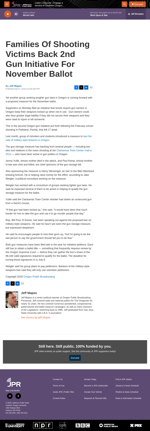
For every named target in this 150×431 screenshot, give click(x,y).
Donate (138, 4)
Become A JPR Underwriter (96, 386)
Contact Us (58, 379)
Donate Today (90, 379)
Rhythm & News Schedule (127, 392)
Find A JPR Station (124, 379)
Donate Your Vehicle (93, 392)
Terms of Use (58, 386)
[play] (7, 14)
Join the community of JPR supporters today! (93, 351)
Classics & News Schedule (127, 386)
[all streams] (136, 14)
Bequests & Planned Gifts (95, 398)
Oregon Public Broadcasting (39, 276)
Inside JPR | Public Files (63, 392)
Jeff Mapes (15, 86)
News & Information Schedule (128, 398)
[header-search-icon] (124, 4)
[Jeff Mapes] (12, 299)
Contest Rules (59, 398)
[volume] (16, 14)
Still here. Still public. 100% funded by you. (75, 346)
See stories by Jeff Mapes (35, 317)
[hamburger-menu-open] (7, 4)
